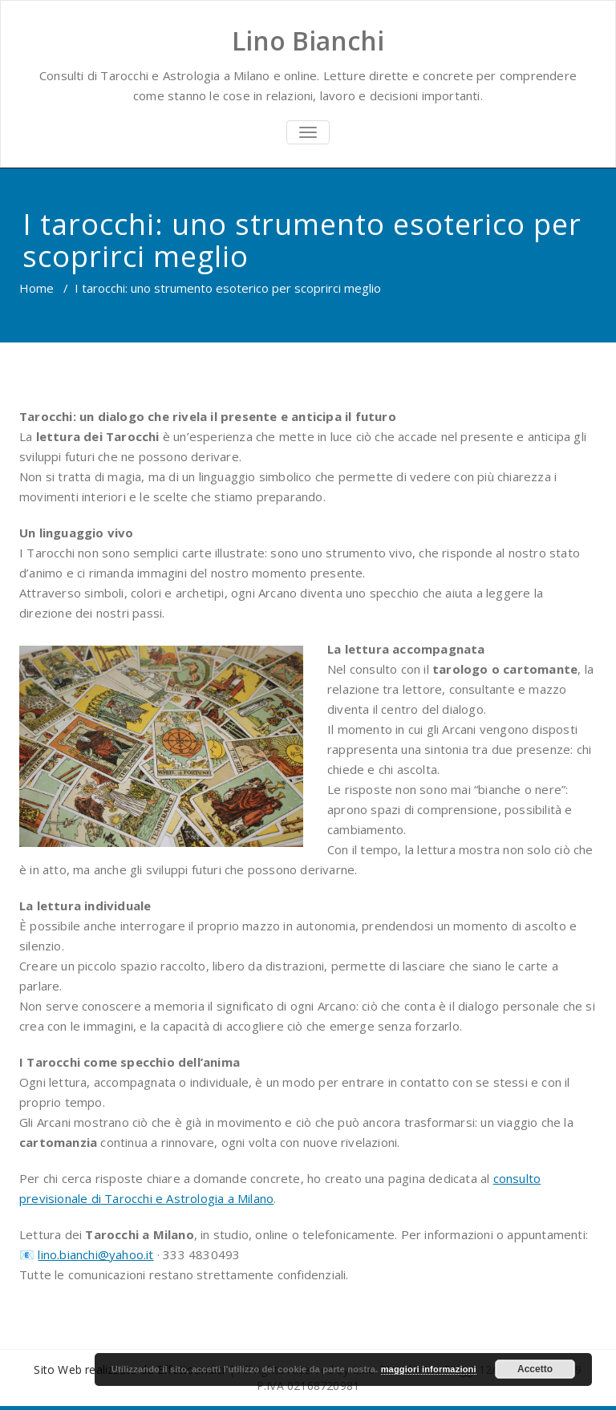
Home (36, 288)
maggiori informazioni (428, 1369)
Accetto (535, 1369)
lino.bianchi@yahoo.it (95, 1254)
